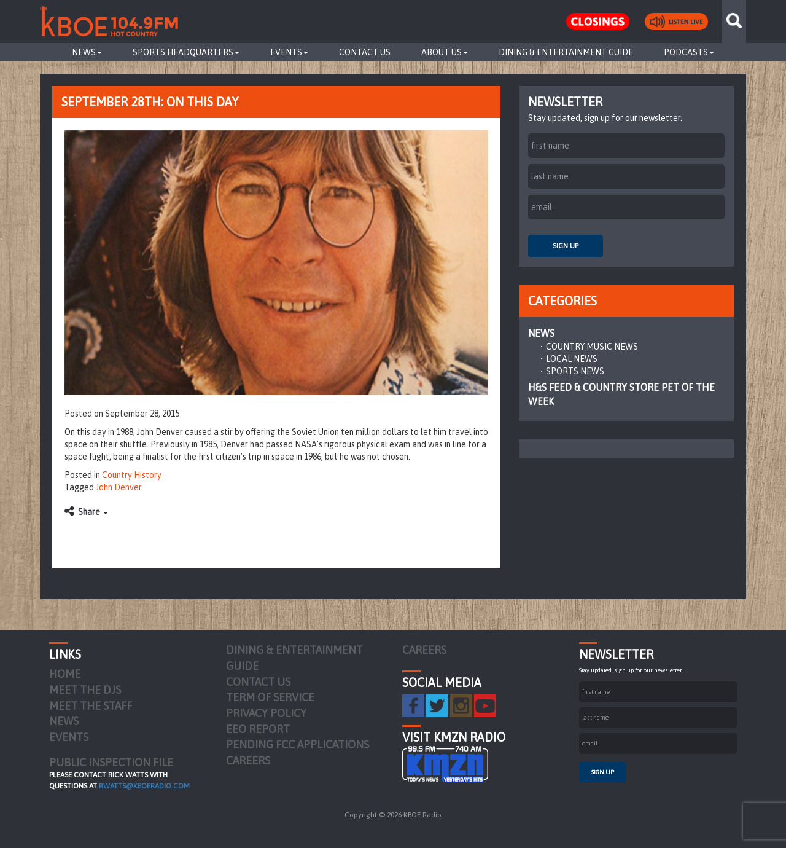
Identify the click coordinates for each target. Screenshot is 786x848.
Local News (571, 359)
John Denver (119, 487)
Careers (248, 760)
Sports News (575, 371)
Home (64, 673)
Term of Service (270, 697)
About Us (444, 52)
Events (289, 52)
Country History (131, 475)
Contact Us (365, 52)
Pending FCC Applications (297, 744)
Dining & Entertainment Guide (566, 52)
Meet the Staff (90, 705)
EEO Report (258, 729)
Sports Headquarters (186, 52)
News (87, 52)
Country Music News (592, 346)
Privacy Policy (266, 713)
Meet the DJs (85, 689)
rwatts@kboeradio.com (144, 786)
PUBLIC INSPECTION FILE (111, 762)
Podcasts (689, 52)
